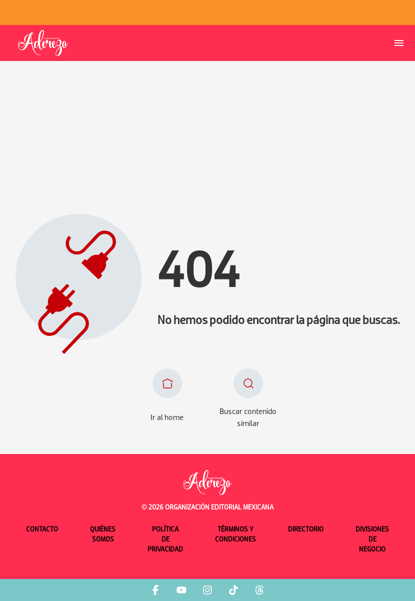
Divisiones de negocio (372, 540)
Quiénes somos (103, 535)
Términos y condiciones (235, 535)
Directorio (306, 530)
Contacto (42, 530)
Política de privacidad (165, 540)
